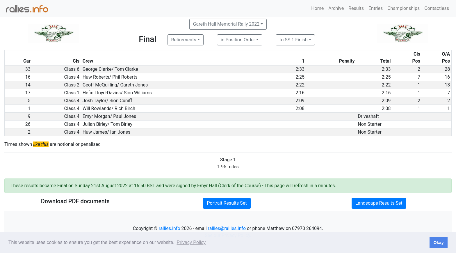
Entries (375, 8)
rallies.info (169, 228)
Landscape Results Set (378, 203)
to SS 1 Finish (293, 40)
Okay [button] (438, 242)
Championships (403, 8)
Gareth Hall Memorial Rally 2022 (226, 24)
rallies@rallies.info (227, 228)
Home (317, 8)
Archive (336, 8)
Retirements (183, 40)
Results (356, 8)
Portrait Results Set (227, 203)
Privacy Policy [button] (191, 242)
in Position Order (238, 40)
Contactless (436, 8)
